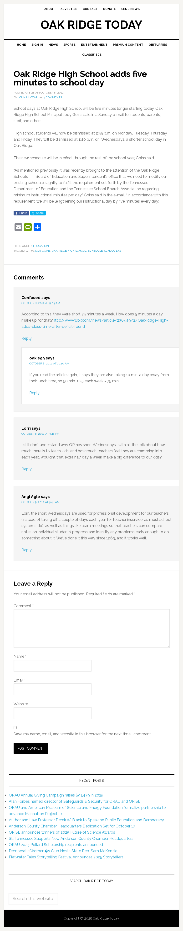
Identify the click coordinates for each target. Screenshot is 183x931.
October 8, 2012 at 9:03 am (40, 303)
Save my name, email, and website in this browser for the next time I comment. (83, 734)
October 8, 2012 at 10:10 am (49, 363)
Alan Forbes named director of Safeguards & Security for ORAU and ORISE (74, 801)
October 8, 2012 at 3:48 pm (40, 433)
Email (19, 680)
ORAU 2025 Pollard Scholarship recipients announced (56, 844)
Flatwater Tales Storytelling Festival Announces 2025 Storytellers (66, 857)
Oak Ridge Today (91, 24)
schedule (95, 250)
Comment (24, 606)
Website (21, 704)
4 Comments (53, 97)
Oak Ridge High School (69, 250)
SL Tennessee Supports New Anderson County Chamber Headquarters (71, 838)
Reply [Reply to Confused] (26, 338)
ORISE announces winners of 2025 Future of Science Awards (62, 832)
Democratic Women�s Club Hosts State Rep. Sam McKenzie (63, 851)
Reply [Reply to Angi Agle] (26, 550)
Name (20, 656)
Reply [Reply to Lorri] (26, 469)
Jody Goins (43, 250)
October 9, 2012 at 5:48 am (40, 502)
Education (41, 246)
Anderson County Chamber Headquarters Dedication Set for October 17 (72, 826)
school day (112, 250)
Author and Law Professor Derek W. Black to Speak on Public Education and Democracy (86, 820)
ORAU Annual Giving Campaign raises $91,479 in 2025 (56, 795)
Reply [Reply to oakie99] (34, 393)
